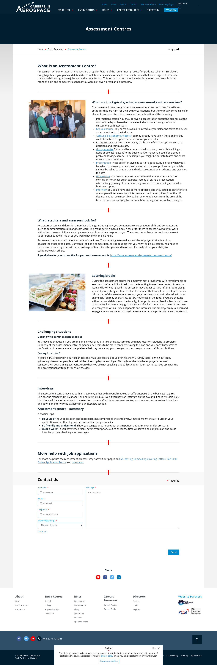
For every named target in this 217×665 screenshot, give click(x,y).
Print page (172, 49)
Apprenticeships (52, 609)
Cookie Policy (172, 655)
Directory (177, 9)
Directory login (166, 4)
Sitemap (184, 655)
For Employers (21, 605)
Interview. (101, 189)
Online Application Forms (52, 462)
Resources (110, 600)
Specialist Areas (81, 621)
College (48, 605)
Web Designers (22, 658)
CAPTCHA (42, 531)
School (48, 601)
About (104, 4)
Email (41, 498)
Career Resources (152, 9)
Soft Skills (172, 459)
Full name (43, 487)
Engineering (79, 601)
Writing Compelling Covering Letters (145, 459)
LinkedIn (119, 577)
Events (123, 4)
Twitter (112, 577)
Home (40, 49)
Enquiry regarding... (47, 520)
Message (91, 487)
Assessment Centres (77, 49)
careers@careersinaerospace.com (32, 638)
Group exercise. (105, 129)
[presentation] (60, 539)
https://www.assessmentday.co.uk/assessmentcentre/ (141, 255)
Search (136, 601)
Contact (133, 4)
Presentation (103, 162)
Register (136, 609)
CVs (121, 459)
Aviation (195, 9)
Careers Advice (110, 605)
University (49, 613)
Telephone (43, 509)
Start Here (88, 9)
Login (135, 605)
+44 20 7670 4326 (52, 638)
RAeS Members (148, 4)
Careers (109, 596)
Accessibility (196, 655)
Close (154, 648)
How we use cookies (108, 661)
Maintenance (80, 605)
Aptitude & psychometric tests (113, 135)
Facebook (105, 577)
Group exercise (104, 149)
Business (78, 617)
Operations (79, 613)
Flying (76, 609)
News (113, 4)
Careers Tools (110, 609)
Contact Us (20, 609)
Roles (129, 9)
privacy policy (107, 655)
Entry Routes (110, 9)
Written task (103, 176)
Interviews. (78, 462)
